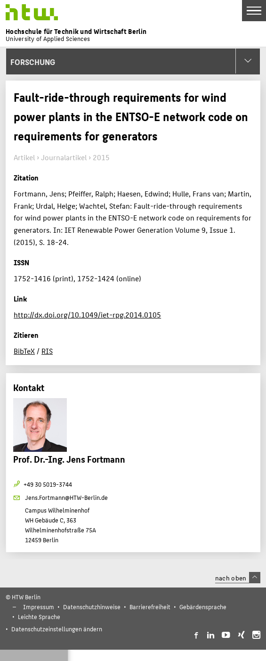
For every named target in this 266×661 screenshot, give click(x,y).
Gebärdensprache (202, 607)
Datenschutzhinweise (92, 607)
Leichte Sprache (39, 616)
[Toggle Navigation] (254, 10)
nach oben (237, 577)
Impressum (38, 607)
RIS (47, 351)
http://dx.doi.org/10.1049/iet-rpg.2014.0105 (87, 314)
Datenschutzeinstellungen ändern (56, 629)
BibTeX (24, 351)
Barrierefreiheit (149, 607)
